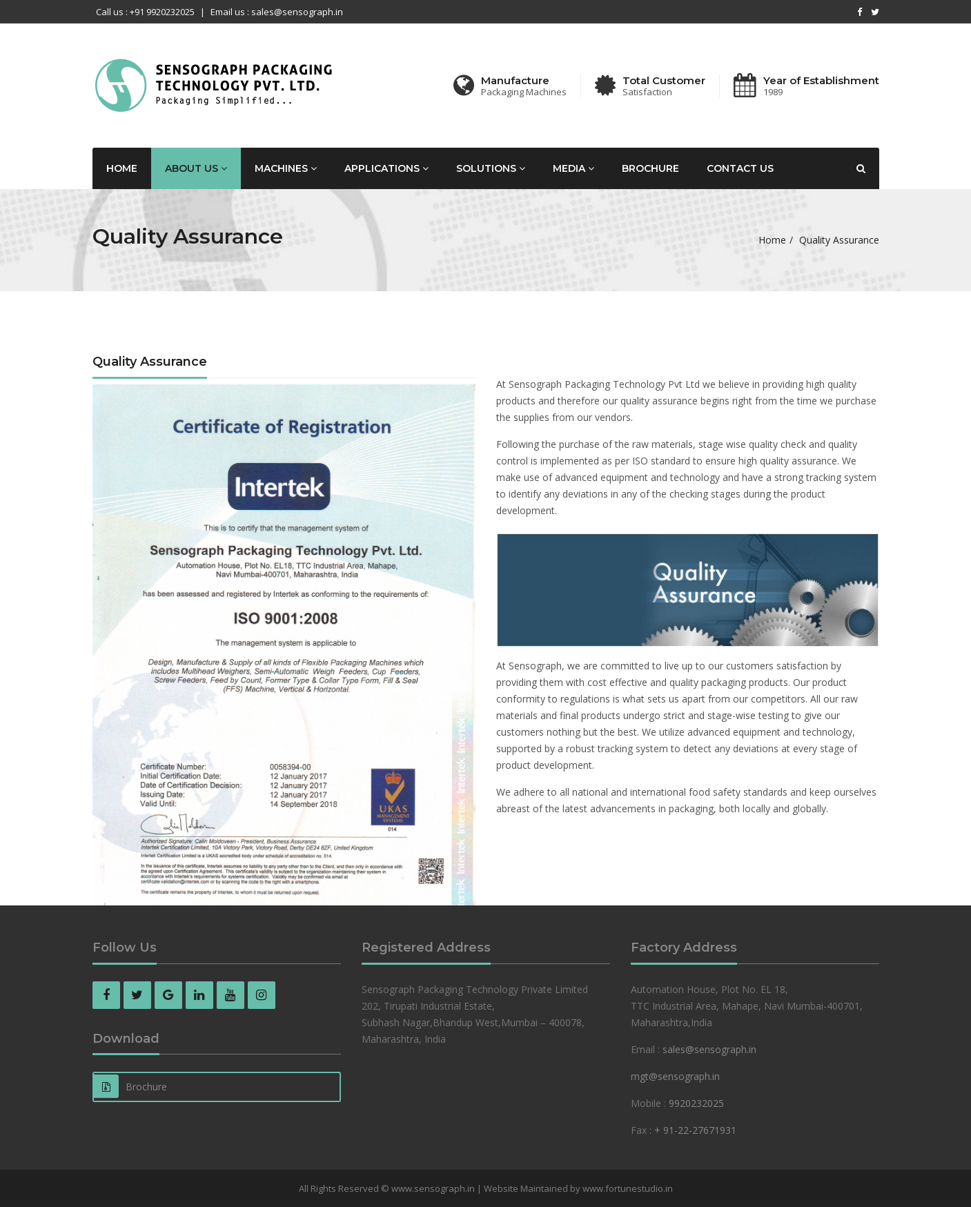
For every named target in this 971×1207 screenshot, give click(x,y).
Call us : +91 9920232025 (145, 12)
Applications (386, 168)
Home (121, 168)
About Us (196, 168)
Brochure (650, 168)
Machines (286, 168)
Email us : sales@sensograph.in (276, 12)
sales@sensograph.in (709, 1049)
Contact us (740, 168)
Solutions (490, 168)
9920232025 (696, 1103)
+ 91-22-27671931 (695, 1130)
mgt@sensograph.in (675, 1076)
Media (573, 168)
